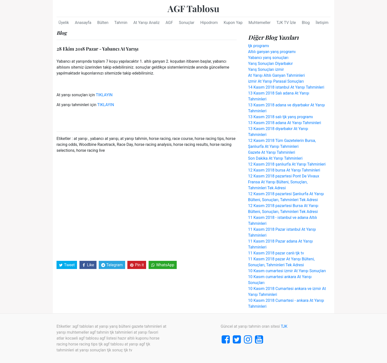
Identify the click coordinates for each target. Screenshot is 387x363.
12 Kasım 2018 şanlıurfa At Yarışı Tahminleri (287, 164)
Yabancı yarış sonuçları (268, 57)
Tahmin (120, 22)
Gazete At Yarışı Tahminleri (271, 152)
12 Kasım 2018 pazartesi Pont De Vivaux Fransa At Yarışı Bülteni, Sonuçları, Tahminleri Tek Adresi (283, 182)
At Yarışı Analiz (146, 22)
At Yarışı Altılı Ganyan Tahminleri (276, 75)
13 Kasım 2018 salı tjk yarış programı (280, 117)
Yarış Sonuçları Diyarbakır (270, 63)
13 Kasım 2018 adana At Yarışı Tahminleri (284, 122)
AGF (169, 22)
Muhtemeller (260, 22)
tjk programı (258, 45)
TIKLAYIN (104, 95)
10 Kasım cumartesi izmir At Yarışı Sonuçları (287, 270)
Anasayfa (83, 22)
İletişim (322, 22)
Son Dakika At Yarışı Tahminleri (275, 158)
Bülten (102, 22)
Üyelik (63, 22)
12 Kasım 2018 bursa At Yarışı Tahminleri (284, 170)
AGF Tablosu (193, 8)
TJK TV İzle (286, 22)
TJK (284, 326)
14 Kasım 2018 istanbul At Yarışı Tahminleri (286, 87)
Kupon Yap (233, 22)
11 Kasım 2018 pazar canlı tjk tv (276, 253)
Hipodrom (209, 22)
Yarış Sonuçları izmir (266, 69)
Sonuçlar (186, 22)
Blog (306, 22)
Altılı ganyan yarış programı (272, 51)
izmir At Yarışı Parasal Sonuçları (276, 81)
